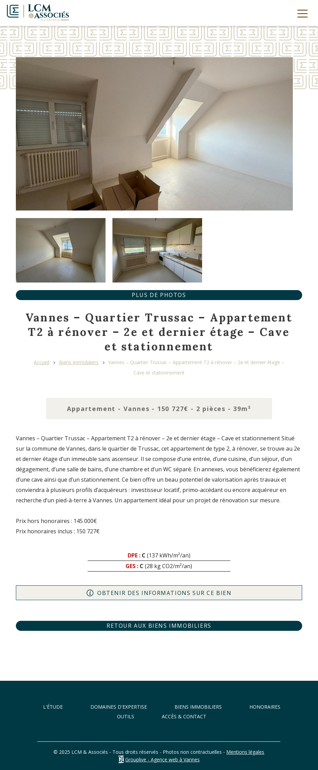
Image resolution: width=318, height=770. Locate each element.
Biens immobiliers (79, 362)
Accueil (41, 362)
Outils (125, 716)
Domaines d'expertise (118, 707)
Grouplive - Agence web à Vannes (162, 759)
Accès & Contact (184, 716)
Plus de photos (159, 295)
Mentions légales (245, 752)
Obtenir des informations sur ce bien (158, 593)
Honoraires (264, 707)
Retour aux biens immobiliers (159, 625)
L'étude (53, 707)
